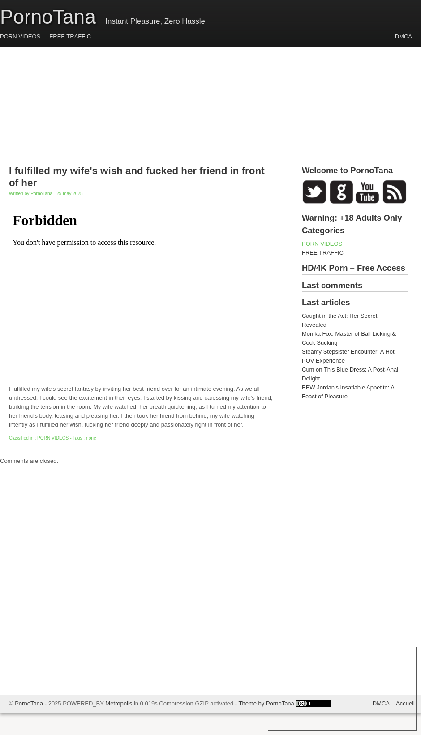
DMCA (403, 36)
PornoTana (48, 17)
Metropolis (118, 703)
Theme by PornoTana (266, 703)
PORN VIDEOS (20, 36)
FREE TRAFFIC (70, 36)
